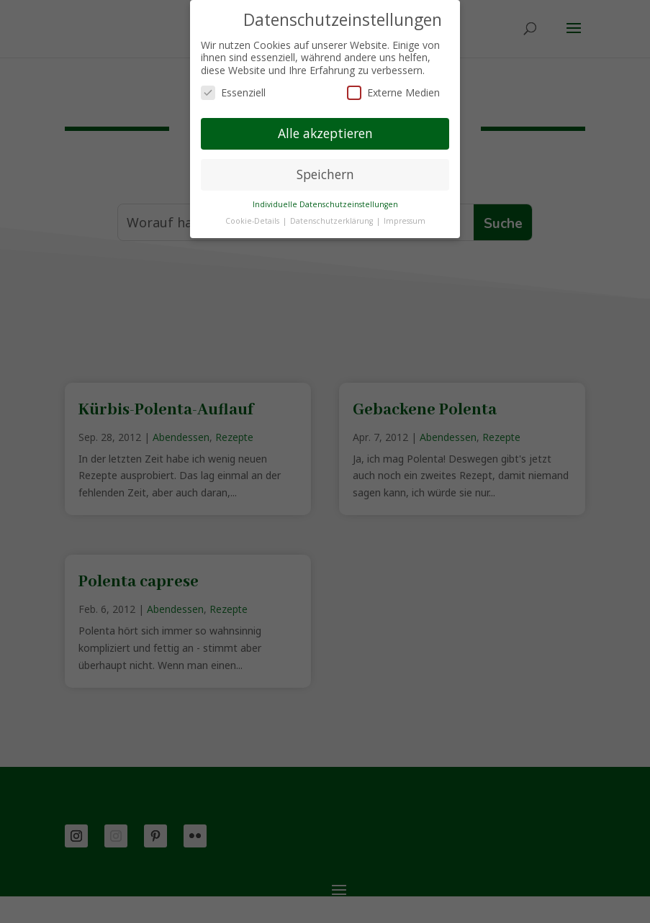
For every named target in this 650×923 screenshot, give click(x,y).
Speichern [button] (325, 174)
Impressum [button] (404, 221)
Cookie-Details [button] (253, 221)
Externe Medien (393, 92)
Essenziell (233, 92)
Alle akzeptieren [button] (325, 133)
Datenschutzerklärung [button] (332, 221)
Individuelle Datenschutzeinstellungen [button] (325, 204)
